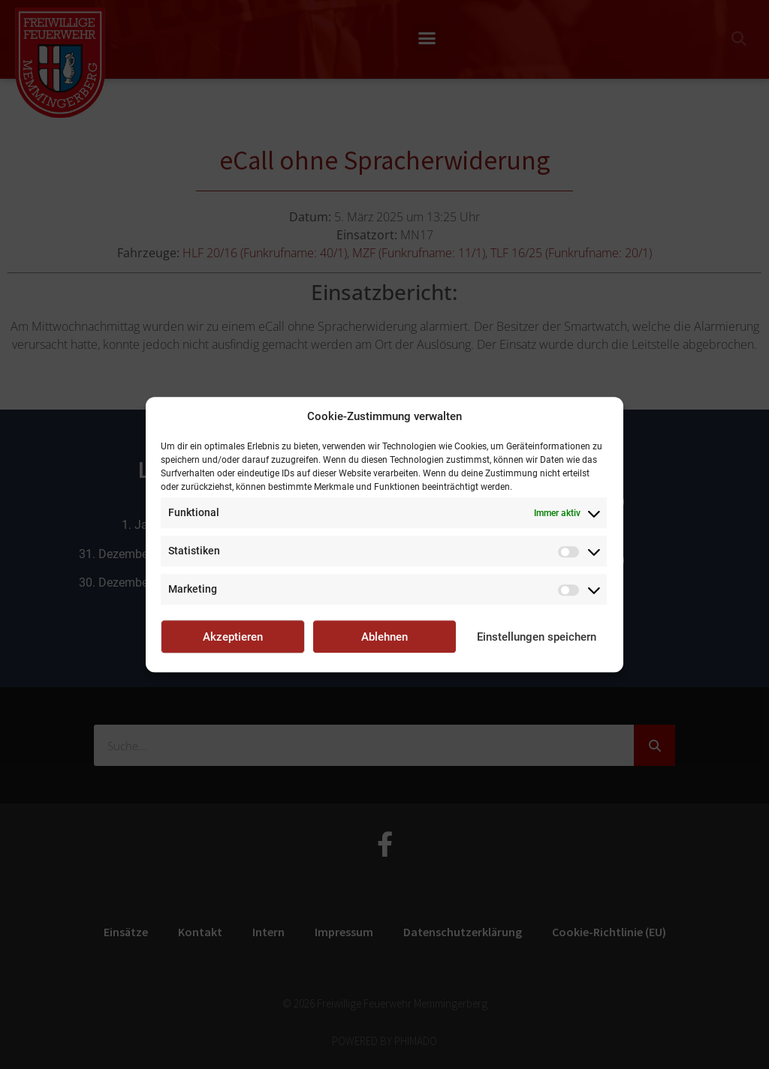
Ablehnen (384, 637)
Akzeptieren (233, 637)
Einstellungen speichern (536, 637)
